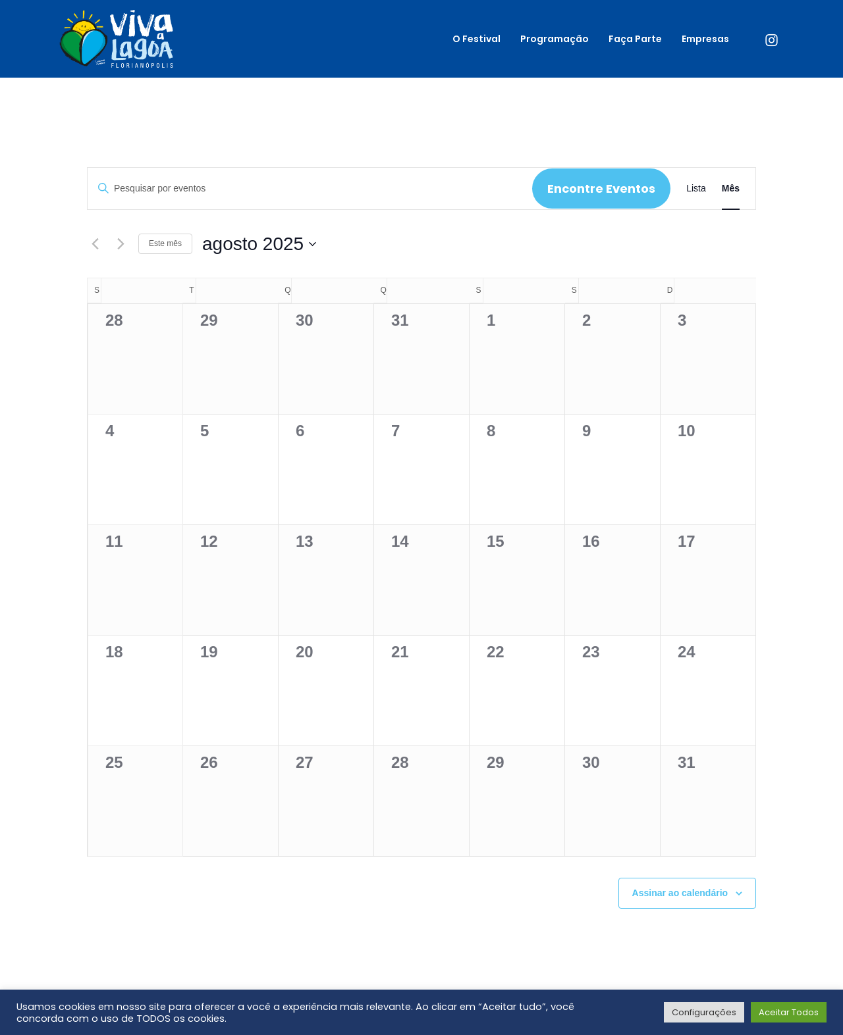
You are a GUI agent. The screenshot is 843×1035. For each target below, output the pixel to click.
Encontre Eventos (601, 188)
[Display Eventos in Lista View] (696, 188)
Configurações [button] (704, 1012)
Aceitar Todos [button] (789, 1012)
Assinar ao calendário (680, 893)
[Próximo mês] (120, 244)
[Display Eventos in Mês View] (731, 188)
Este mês (165, 243)
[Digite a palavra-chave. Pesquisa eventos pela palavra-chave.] (310, 188)
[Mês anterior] (95, 244)
